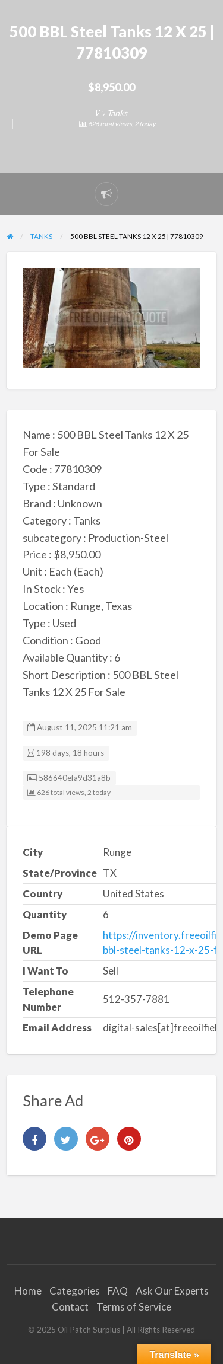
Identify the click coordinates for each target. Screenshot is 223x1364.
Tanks (117, 113)
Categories (74, 1291)
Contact (70, 1307)
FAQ (118, 1291)
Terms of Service (133, 1307)
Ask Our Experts (172, 1291)
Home (28, 1291)
